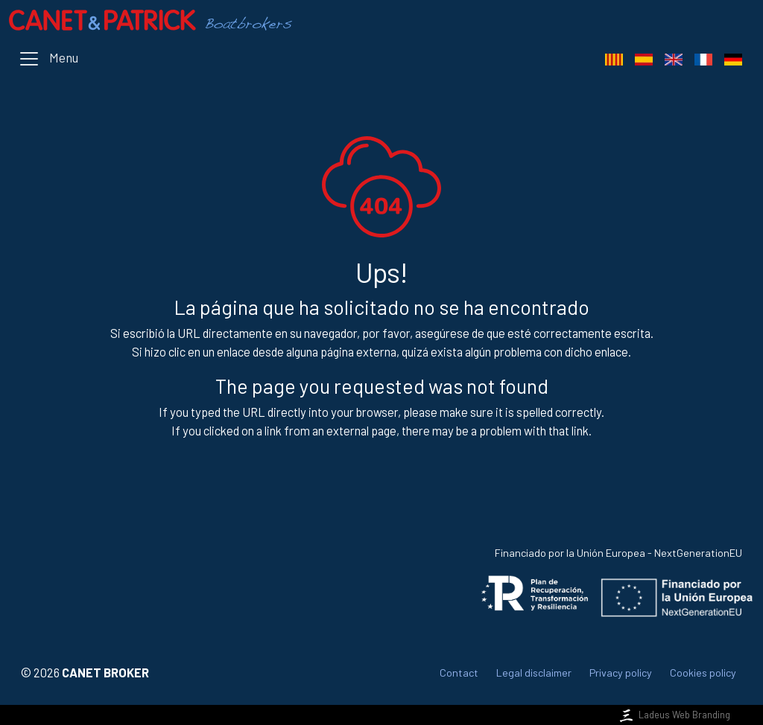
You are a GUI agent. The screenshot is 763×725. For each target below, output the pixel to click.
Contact (459, 672)
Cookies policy (703, 672)
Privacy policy (620, 672)
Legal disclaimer (534, 672)
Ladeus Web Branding (673, 715)
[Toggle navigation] (48, 59)
